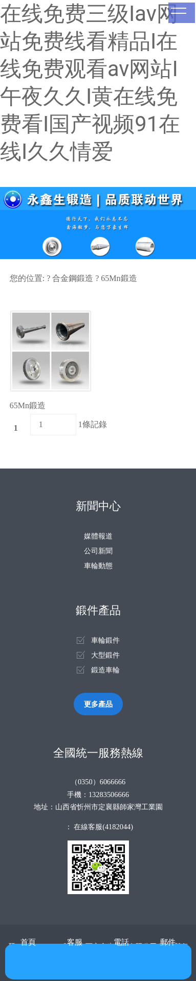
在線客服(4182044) (103, 827)
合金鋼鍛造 (72, 278)
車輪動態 (98, 566)
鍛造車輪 (105, 670)
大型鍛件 (105, 655)
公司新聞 (98, 551)
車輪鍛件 (105, 640)
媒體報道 (98, 536)
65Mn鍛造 (119, 278)
